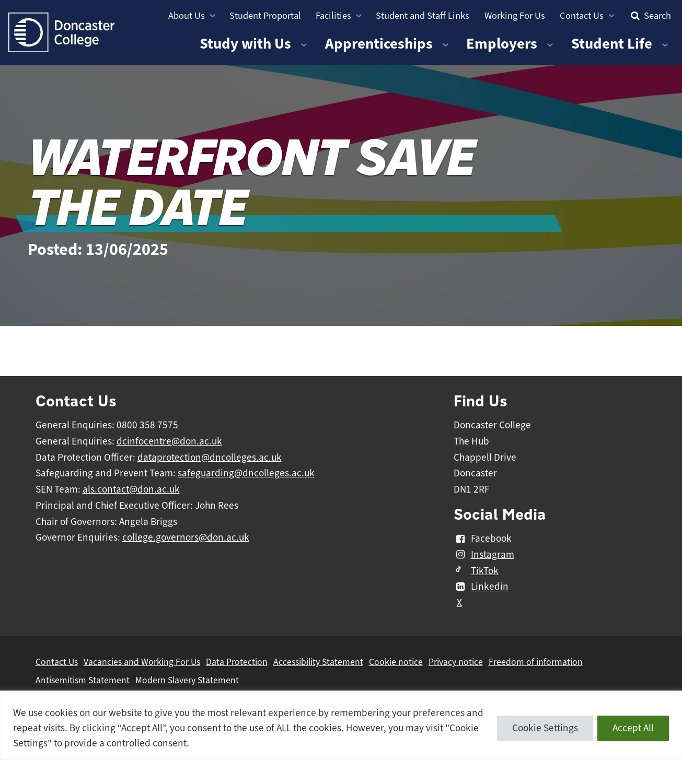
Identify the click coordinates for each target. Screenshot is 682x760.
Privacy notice (456, 662)
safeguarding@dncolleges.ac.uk (246, 473)
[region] (341, 725)
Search (649, 15)
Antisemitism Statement (83, 680)
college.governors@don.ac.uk (185, 537)
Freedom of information (536, 662)
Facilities (333, 15)
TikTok (476, 571)
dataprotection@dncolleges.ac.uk (209, 457)
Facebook (483, 539)
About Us (186, 15)
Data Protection (237, 662)
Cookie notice (396, 662)
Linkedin (481, 587)
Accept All (633, 728)
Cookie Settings (545, 728)
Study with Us (245, 43)
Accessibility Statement (318, 662)
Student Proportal (265, 15)
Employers (501, 43)
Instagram (484, 554)
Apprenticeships (379, 43)
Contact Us (582, 15)
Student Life (611, 43)
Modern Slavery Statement (187, 680)
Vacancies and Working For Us (142, 662)
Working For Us (514, 15)
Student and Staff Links (422, 15)
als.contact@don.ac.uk (131, 489)
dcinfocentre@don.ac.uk (169, 441)
